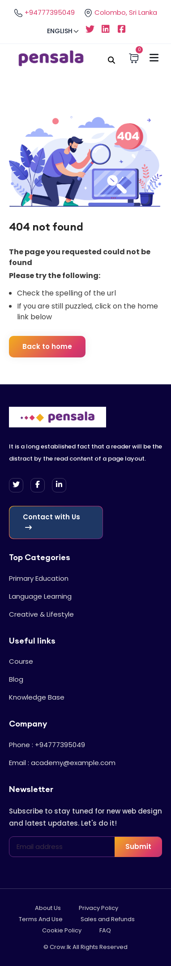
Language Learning (40, 596)
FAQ (105, 930)
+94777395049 (44, 12)
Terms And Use (41, 919)
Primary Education (38, 578)
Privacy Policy (98, 908)
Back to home (47, 346)
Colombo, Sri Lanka (120, 12)
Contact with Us (51, 521)
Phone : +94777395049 (47, 744)
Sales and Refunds (108, 919)
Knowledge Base (36, 697)
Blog (16, 679)
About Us (48, 908)
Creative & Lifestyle (41, 614)
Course (21, 661)
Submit (138, 846)
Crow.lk (60, 947)
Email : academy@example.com (62, 762)
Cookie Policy (61, 930)
